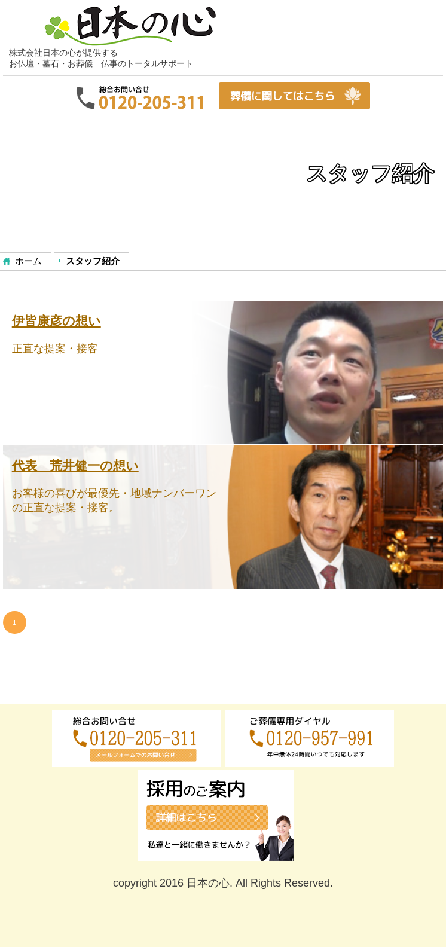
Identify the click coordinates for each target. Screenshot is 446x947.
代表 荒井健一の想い (75, 465)
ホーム (28, 261)
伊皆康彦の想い (56, 321)
